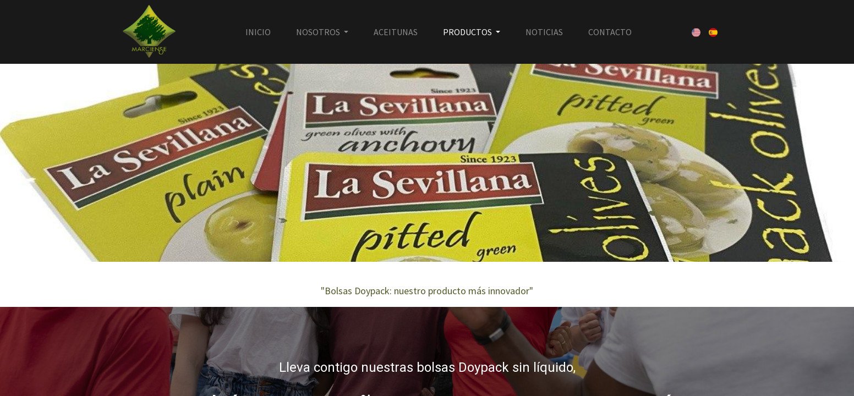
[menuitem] (258, 32)
